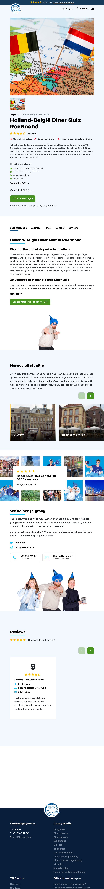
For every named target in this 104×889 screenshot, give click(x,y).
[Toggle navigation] (92, 9)
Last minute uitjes (63, 853)
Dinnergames (61, 833)
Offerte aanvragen (23, 199)
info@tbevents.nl (22, 547)
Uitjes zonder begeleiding (68, 860)
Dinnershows (61, 837)
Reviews (73, 228)
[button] (90, 395)
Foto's (47, 228)
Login (67, 9)
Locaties (35, 228)
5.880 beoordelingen (63, 2)
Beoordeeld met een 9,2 (41, 640)
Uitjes (13, 115)
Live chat (17, 542)
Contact (60, 228)
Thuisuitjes (59, 849)
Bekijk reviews (24, 485)
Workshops (60, 841)
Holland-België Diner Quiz (32, 688)
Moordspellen (61, 868)
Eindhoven (24, 684)
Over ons (15, 884)
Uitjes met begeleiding (66, 857)
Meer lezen (16, 294)
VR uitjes (58, 864)
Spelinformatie (18, 228)
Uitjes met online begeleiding (70, 872)
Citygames (59, 830)
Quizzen (58, 845)
